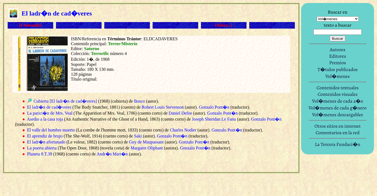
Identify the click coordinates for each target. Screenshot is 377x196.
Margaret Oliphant (146, 148)
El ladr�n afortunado (46, 142)
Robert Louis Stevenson (163, 107)
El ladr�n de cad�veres (49, 107)
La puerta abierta (42, 148)
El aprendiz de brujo (45, 136)
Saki (138, 136)
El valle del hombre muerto (51, 130)
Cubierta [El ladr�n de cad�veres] (65, 101)
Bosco (139, 101)
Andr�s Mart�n (112, 154)
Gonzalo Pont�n (214, 107)
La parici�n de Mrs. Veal (49, 113)
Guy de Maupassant (146, 142)
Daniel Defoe (180, 113)
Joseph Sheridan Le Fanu (214, 119)
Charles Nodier (183, 130)
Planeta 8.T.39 (39, 154)
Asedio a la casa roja (45, 119)
